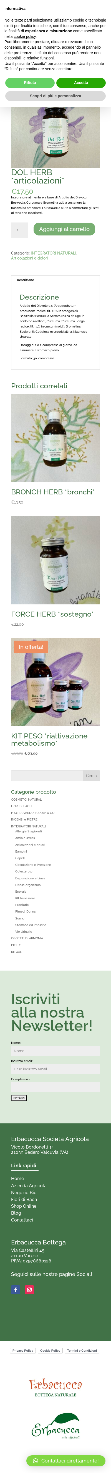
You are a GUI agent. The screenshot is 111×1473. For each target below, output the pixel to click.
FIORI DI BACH (21, 806)
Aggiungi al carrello (64, 229)
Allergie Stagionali (28, 831)
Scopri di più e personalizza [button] (55, 96)
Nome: (16, 1043)
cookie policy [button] (25, 36)
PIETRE (16, 945)
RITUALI (16, 952)
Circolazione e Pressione (33, 865)
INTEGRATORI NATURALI (53, 253)
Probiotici (22, 905)
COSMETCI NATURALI (26, 799)
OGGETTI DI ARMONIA (27, 938)
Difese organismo (28, 885)
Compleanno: (20, 1079)
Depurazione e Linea (30, 878)
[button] (65, 1460)
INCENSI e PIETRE (24, 819)
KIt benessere (25, 898)
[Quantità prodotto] (19, 230)
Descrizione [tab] (25, 280)
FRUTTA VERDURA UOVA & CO (32, 813)
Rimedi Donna (25, 911)
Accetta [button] (81, 82)
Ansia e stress (25, 838)
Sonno (19, 918)
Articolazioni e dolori (29, 258)
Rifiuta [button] (30, 82)
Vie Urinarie (23, 932)
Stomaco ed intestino (30, 925)
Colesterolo (23, 871)
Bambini (21, 851)
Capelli (20, 858)
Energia (20, 891)
